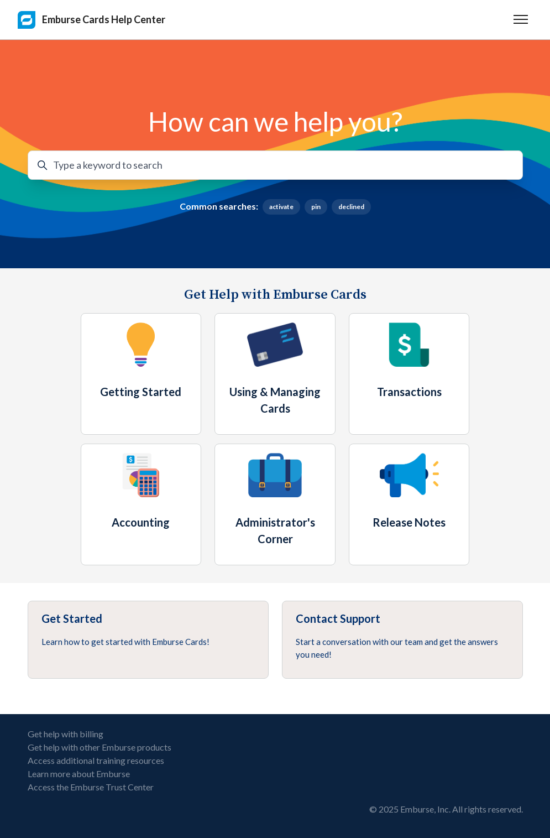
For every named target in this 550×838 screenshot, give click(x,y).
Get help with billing (65, 733)
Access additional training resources (96, 760)
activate (281, 206)
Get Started (71, 618)
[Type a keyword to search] (275, 165)
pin (316, 206)
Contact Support (338, 618)
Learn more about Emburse (79, 773)
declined (351, 206)
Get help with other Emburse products (99, 747)
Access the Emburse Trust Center (91, 787)
